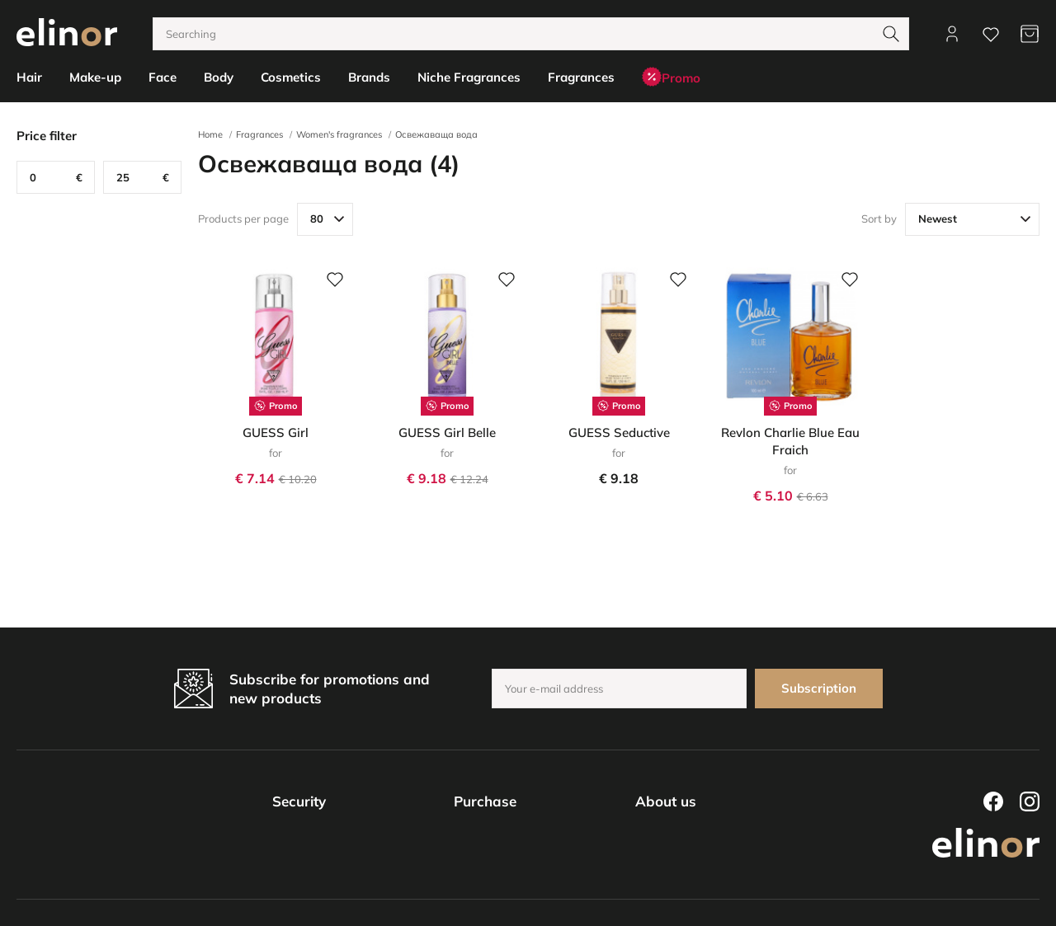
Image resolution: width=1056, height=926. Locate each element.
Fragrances (259, 134)
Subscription (818, 688)
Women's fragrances (339, 134)
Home (210, 134)
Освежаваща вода (436, 134)
